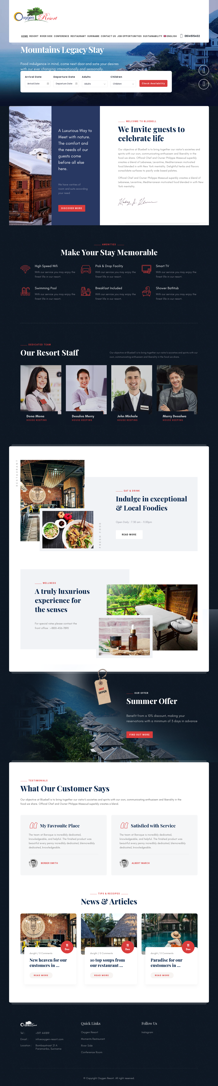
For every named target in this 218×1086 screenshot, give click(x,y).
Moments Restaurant (93, 1041)
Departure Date (64, 77)
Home (24, 36)
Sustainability (152, 36)
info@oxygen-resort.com (49, 1042)
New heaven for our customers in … (48, 962)
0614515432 (190, 36)
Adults (86, 77)
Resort (34, 36)
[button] (204, 84)
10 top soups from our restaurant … (107, 962)
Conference (61, 36)
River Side (46, 36)
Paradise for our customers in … (166, 962)
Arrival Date (33, 77)
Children (116, 77)
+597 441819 (42, 1035)
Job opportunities (129, 36)
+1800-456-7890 (59, 628)
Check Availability (153, 83)
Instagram (147, 1035)
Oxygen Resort (89, 1035)
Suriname (93, 36)
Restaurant (78, 36)
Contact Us (108, 36)
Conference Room (91, 1055)
